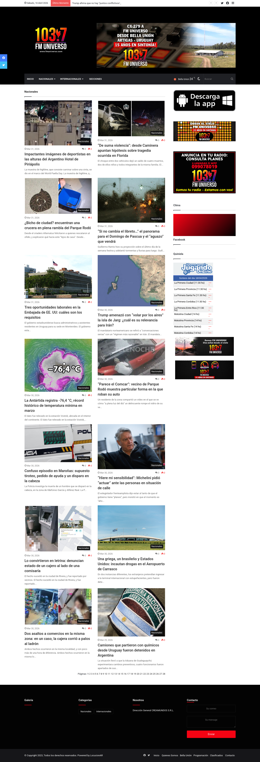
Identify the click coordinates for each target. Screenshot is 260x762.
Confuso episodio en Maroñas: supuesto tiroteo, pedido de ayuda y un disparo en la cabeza (57, 476)
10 (106, 673)
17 (128, 673)
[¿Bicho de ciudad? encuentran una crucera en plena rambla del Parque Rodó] (58, 196)
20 (138, 673)
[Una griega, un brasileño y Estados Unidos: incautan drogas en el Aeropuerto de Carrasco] (131, 527)
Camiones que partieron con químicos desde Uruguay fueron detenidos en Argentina (128, 650)
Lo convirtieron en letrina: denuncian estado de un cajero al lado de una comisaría (54, 566)
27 (160, 673)
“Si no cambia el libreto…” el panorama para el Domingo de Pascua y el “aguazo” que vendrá (131, 236)
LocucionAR (96, 755)
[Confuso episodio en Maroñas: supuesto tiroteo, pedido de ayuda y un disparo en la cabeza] (58, 443)
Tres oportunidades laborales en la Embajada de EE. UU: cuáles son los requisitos (53, 312)
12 (112, 673)
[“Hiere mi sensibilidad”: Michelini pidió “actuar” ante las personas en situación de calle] (131, 446)
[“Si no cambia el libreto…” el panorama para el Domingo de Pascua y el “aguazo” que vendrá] (131, 200)
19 (135, 673)
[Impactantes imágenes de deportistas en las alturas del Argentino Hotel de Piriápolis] (58, 122)
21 (141, 673)
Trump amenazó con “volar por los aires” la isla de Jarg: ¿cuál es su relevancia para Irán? (130, 320)
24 (151, 673)
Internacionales (70, 79)
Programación (200, 755)
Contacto (192, 700)
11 (109, 673)
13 (115, 673)
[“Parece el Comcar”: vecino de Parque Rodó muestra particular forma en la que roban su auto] (131, 357)
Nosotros (138, 700)
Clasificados (216, 755)
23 (147, 673)
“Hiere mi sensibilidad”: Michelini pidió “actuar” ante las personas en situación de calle (129, 483)
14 (118, 673)
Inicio (30, 79)
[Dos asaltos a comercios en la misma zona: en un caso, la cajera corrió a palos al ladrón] (58, 606)
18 (131, 673)
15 (122, 673)
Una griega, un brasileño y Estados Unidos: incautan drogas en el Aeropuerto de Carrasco (131, 564)
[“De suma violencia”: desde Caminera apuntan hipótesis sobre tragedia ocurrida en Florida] (131, 118)
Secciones (95, 79)
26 (157, 673)
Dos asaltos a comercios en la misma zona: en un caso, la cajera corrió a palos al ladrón (57, 638)
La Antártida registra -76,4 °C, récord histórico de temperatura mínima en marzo (54, 405)
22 (144, 673)
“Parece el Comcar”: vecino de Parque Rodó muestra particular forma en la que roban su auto (130, 389)
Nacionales (46, 79)
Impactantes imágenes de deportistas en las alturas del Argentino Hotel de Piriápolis (58, 159)
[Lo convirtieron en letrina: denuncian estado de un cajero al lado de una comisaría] (58, 528)
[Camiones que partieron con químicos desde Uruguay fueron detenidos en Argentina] (131, 612)
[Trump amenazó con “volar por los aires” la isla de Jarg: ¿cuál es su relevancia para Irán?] (131, 280)
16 (125, 673)
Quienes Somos (170, 755)
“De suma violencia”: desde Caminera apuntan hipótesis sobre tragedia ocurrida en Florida (128, 150)
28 (163, 673)
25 (154, 673)
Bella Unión (186, 755)
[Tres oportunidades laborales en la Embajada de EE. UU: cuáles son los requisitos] (58, 277)
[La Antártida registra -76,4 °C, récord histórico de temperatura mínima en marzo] (58, 365)
